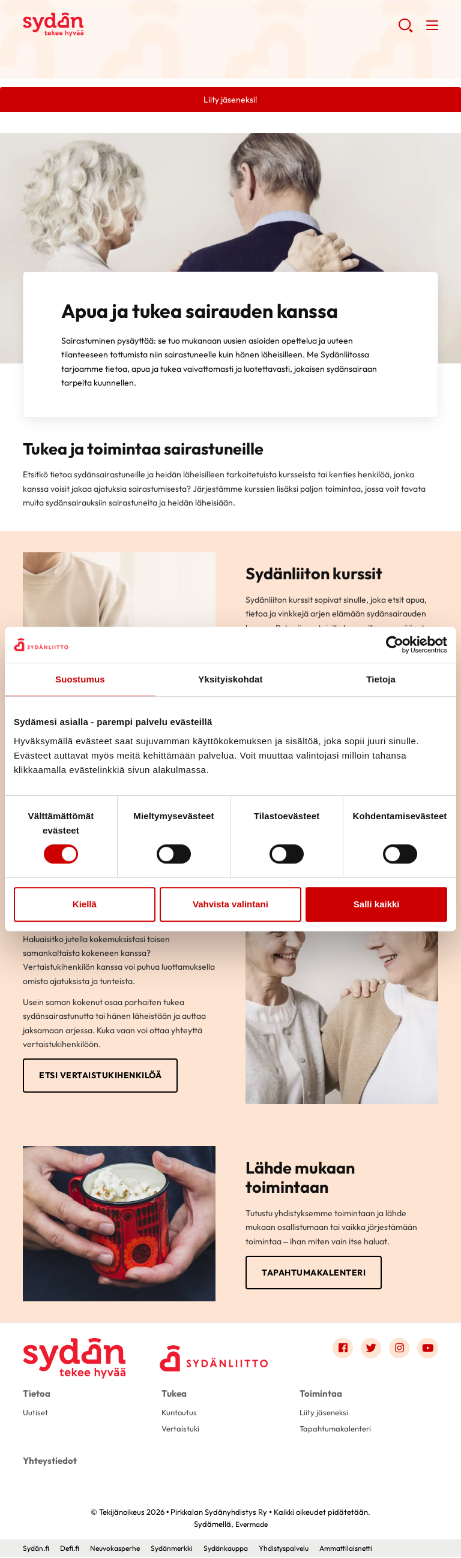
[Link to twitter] (368, 1351)
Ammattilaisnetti (371, 1549)
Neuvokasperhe (121, 1549)
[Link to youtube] (427, 1351)
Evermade (251, 1525)
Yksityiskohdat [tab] (230, 679)
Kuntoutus (179, 1414)
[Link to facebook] (339, 1351)
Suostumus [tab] (80, 679)
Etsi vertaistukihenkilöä (100, 1076)
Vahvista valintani (230, 904)
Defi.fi (72, 1549)
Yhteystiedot (48, 1462)
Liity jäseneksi (325, 1414)
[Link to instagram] (398, 1351)
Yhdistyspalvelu (304, 1549)
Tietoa (36, 1395)
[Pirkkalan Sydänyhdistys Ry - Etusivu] (77, 1353)
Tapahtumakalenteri (314, 1274)
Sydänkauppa (240, 1549)
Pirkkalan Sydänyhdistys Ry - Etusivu (119, 25)
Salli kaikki (377, 904)
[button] (404, 30)
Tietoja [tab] (381, 679)
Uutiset (36, 1414)
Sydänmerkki (182, 1549)
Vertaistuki (181, 1431)
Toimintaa (319, 1395)
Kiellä (85, 904)
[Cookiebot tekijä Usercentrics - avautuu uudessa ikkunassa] (394, 645)
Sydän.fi (37, 1549)
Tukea (173, 1395)
